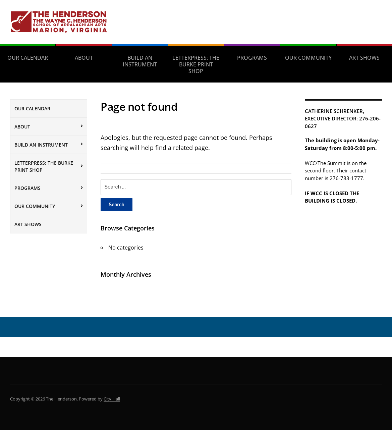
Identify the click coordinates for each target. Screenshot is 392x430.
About (84, 57)
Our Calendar (27, 57)
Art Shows (364, 57)
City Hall (112, 399)
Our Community (308, 57)
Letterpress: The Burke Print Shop (195, 64)
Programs (252, 57)
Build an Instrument (140, 61)
